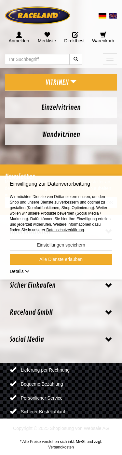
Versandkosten (61, 447)
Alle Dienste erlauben (61, 259)
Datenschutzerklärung (65, 230)
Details (20, 271)
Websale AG (96, 428)
